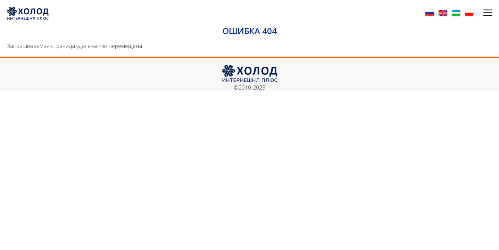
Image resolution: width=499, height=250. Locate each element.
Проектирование (333, 44)
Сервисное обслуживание (333, 63)
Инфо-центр (355, 17)
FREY (365, 155)
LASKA (366, 162)
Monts (367, 170)
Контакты (390, 17)
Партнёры (319, 17)
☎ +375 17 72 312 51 (433, 162)
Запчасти (249, 44)
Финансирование (82, 63)
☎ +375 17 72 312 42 (433, 155)
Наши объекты (82, 44)
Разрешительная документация (249, 63)
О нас (292, 17)
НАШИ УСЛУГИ (416, 44)
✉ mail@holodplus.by (433, 170)
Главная (269, 17)
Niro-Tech (370, 185)
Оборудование (166, 44)
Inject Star (371, 178)
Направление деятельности (166, 63)
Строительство (416, 63)
